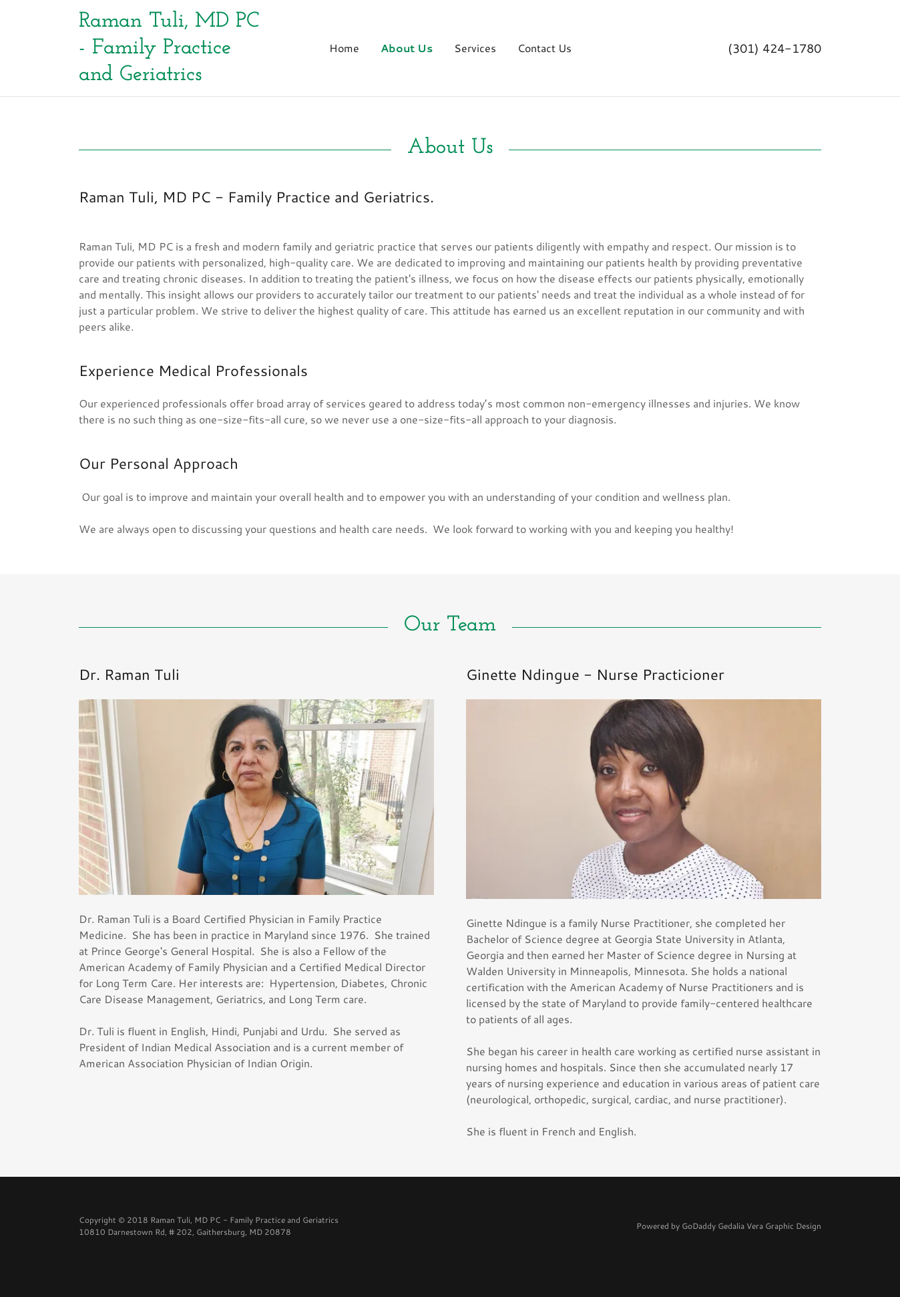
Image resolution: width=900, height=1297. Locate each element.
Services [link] (475, 47)
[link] (171, 48)
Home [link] (344, 47)
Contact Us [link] (544, 47)
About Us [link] (407, 47)
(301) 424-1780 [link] (774, 48)
